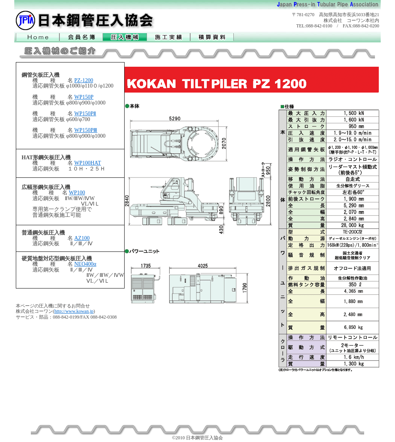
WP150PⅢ (86, 130)
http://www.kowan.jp (73, 311)
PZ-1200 (83, 80)
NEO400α (85, 264)
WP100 (77, 193)
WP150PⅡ (85, 113)
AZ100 (82, 238)
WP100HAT (87, 163)
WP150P (84, 97)
